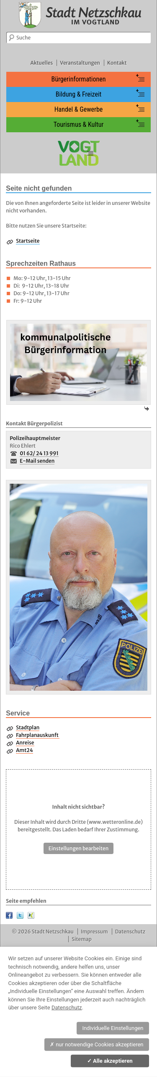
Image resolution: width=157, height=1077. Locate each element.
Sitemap (82, 939)
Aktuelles (41, 63)
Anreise (25, 742)
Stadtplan (27, 727)
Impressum (94, 931)
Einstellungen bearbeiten (79, 848)
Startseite (27, 241)
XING (31, 915)
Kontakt (116, 63)
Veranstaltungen (80, 63)
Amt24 (24, 750)
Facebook (9, 915)
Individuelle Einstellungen (112, 1028)
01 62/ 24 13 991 (39, 453)
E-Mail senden (37, 461)
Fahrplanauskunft (37, 735)
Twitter (20, 915)
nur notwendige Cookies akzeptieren (97, 1044)
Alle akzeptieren (110, 1061)
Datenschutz (130, 931)
